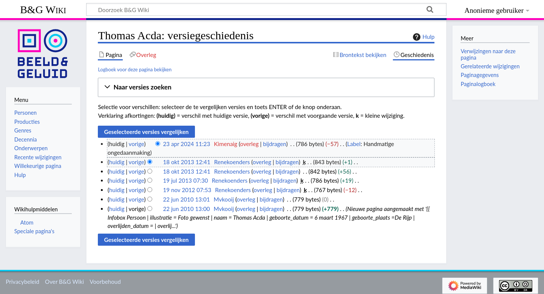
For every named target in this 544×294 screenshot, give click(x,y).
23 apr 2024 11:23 (186, 143)
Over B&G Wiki (64, 281)
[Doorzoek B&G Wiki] (266, 9)
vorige (136, 143)
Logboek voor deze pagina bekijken (135, 69)
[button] (266, 87)
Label (353, 143)
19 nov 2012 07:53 (187, 189)
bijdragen (274, 143)
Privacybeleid (22, 281)
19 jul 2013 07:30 (185, 180)
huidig (117, 162)
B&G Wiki (43, 9)
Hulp (422, 37)
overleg (249, 143)
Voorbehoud (105, 281)
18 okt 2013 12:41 (186, 162)
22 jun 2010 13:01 (186, 199)
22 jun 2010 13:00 (186, 208)
